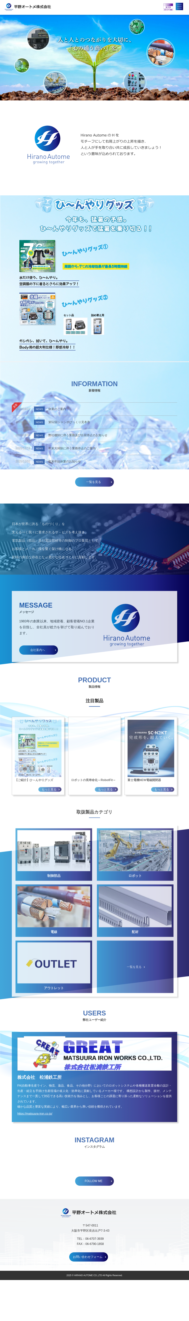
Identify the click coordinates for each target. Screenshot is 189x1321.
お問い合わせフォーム (87, 1297)
